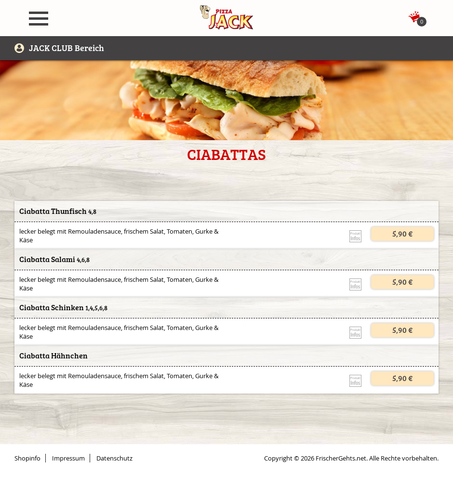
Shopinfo (27, 458)
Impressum (68, 458)
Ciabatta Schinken (51, 307)
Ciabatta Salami (47, 259)
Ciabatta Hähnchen (53, 355)
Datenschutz (114, 458)
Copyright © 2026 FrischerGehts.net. (316, 458)
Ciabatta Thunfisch (53, 211)
